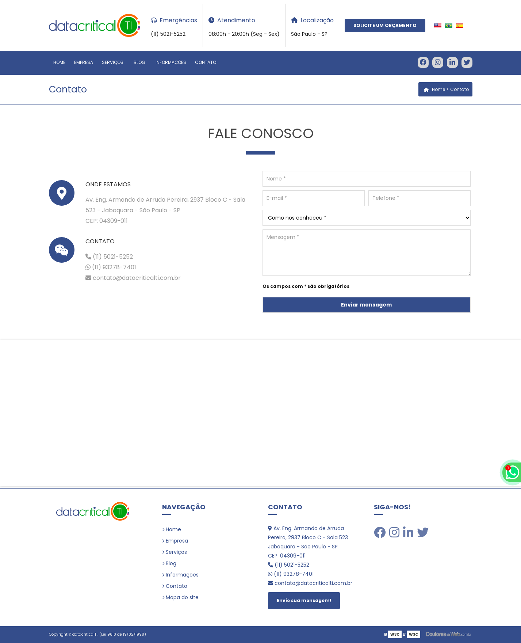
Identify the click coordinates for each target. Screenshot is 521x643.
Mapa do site (182, 597)
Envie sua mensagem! (304, 600)
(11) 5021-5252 (109, 256)
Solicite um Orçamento (385, 25)
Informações (171, 62)
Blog (139, 62)
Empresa (83, 62)
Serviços (112, 62)
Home (59, 62)
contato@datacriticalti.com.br (133, 278)
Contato (205, 62)
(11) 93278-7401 (110, 267)
